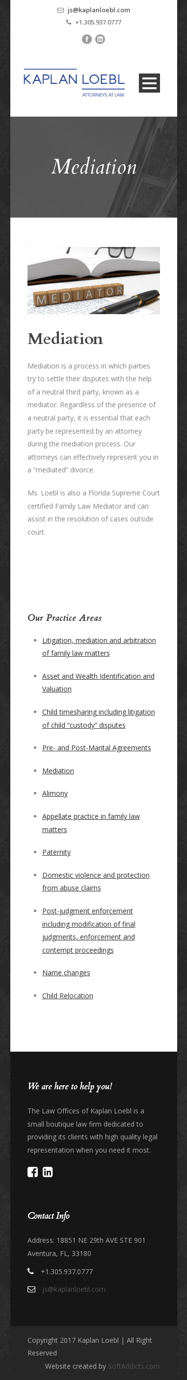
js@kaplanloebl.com (99, 9)
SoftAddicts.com (134, 1366)
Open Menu (149, 83)
